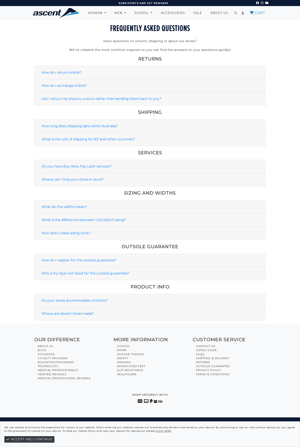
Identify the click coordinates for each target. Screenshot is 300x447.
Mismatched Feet (131, 366)
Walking (124, 362)
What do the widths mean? (64, 207)
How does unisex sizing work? (66, 233)
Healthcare (127, 374)
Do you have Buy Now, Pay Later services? (76, 166)
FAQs (200, 354)
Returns (203, 362)
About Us (219, 13)
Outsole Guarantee (213, 366)
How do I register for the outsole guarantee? (78, 260)
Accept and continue (29, 439)
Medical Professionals (58, 370)
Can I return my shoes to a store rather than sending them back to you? (101, 99)
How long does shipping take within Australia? (79, 126)
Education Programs (56, 362)
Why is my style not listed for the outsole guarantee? (85, 273)
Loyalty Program (53, 358)
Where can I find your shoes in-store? (72, 179)
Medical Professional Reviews (64, 378)
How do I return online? (61, 72)
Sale (197, 13)
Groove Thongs (130, 354)
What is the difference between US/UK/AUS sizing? (83, 220)
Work (122, 350)
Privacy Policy (208, 370)
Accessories (173, 13)
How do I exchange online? (64, 86)
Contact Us (205, 346)
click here (163, 430)
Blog (42, 350)
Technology (48, 366)
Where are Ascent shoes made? (67, 314)
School (142, 13)
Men (119, 13)
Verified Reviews (52, 374)
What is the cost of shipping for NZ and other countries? (88, 139)
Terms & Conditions (213, 374)
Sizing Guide (206, 350)
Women (96, 13)
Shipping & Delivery (213, 358)
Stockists (46, 354)
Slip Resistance (130, 370)
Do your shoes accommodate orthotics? (74, 300)
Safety (123, 358)
